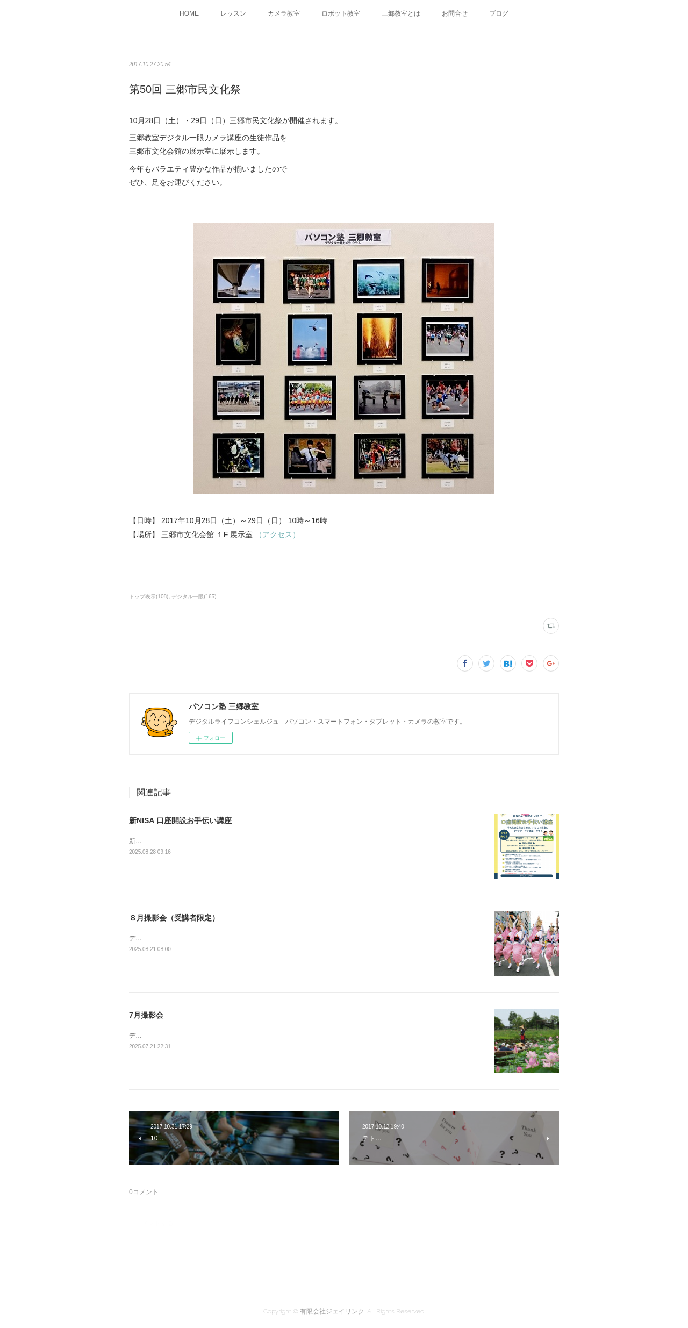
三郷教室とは (401, 13)
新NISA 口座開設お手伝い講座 (180, 820)
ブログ (498, 13)
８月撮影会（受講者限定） (174, 917)
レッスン (233, 13)
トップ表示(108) (148, 596)
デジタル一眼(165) (193, 596)
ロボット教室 (340, 13)
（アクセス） (277, 534)
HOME (189, 13)
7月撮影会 (146, 1015)
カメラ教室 (284, 13)
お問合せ (455, 13)
